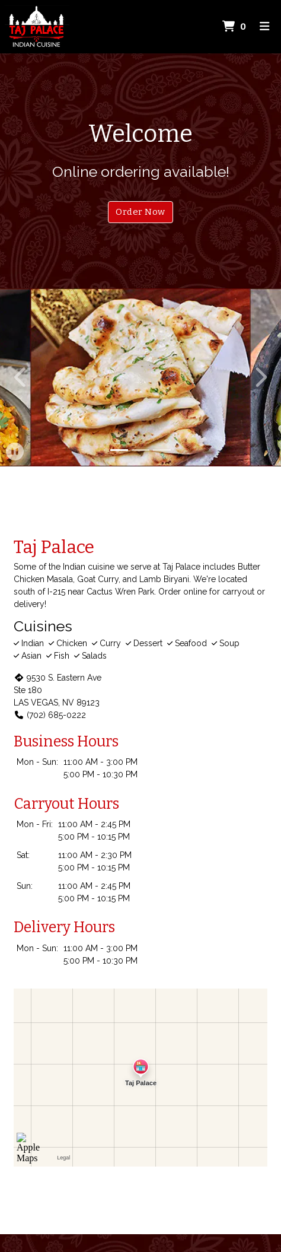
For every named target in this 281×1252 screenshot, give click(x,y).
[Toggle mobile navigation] (264, 27)
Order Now (140, 211)
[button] (21, 377)
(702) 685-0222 (50, 715)
